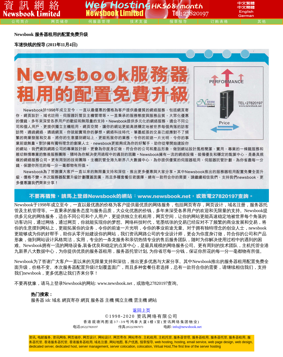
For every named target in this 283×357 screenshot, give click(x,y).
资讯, (32, 337)
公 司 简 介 (20, 21)
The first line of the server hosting (196, 346)
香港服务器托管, (56, 342)
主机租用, (150, 337)
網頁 (85, 300)
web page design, (221, 342)
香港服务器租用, (81, 342)
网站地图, (116, 342)
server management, (94, 346)
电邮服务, (45, 337)
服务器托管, (219, 337)
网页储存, (75, 337)
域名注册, (101, 342)
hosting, (180, 342)
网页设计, (90, 337)
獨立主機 (124, 300)
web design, (244, 342)
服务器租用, (200, 337)
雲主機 (140, 300)
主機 (109, 300)
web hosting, (164, 342)
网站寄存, (135, 337)
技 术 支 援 (138, 21)
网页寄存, (120, 337)
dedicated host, (66, 346)
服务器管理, (182, 337)
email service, (197, 342)
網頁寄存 (71, 300)
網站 (152, 300)
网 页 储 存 (59, 21)
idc (48, 300)
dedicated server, (41, 346)
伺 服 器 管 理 (99, 21)
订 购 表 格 (219, 21)
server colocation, (123, 346)
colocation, (145, 346)
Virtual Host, (163, 346)
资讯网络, (60, 337)
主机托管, (166, 337)
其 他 (262, 21)
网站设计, (105, 337)
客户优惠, (132, 342)
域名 (56, 300)
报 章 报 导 (178, 21)
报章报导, (147, 342)
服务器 (37, 300)
